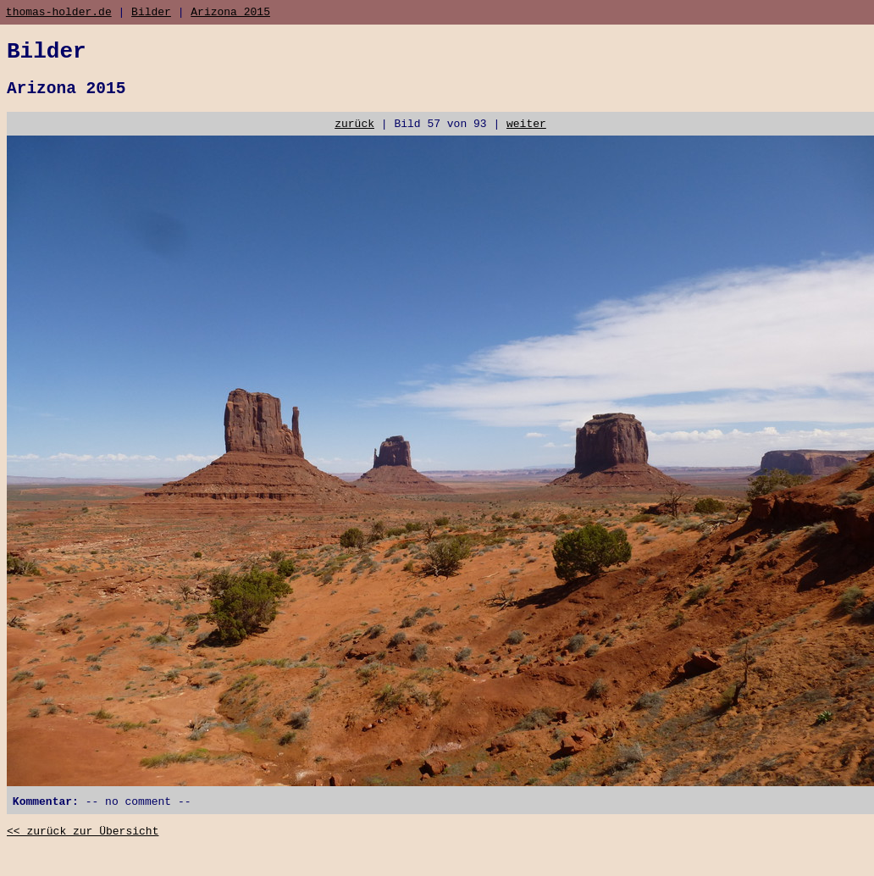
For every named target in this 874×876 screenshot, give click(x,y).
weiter (526, 137)
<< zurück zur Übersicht (82, 850)
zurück (354, 137)
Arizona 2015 (230, 13)
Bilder (151, 13)
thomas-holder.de (59, 13)
